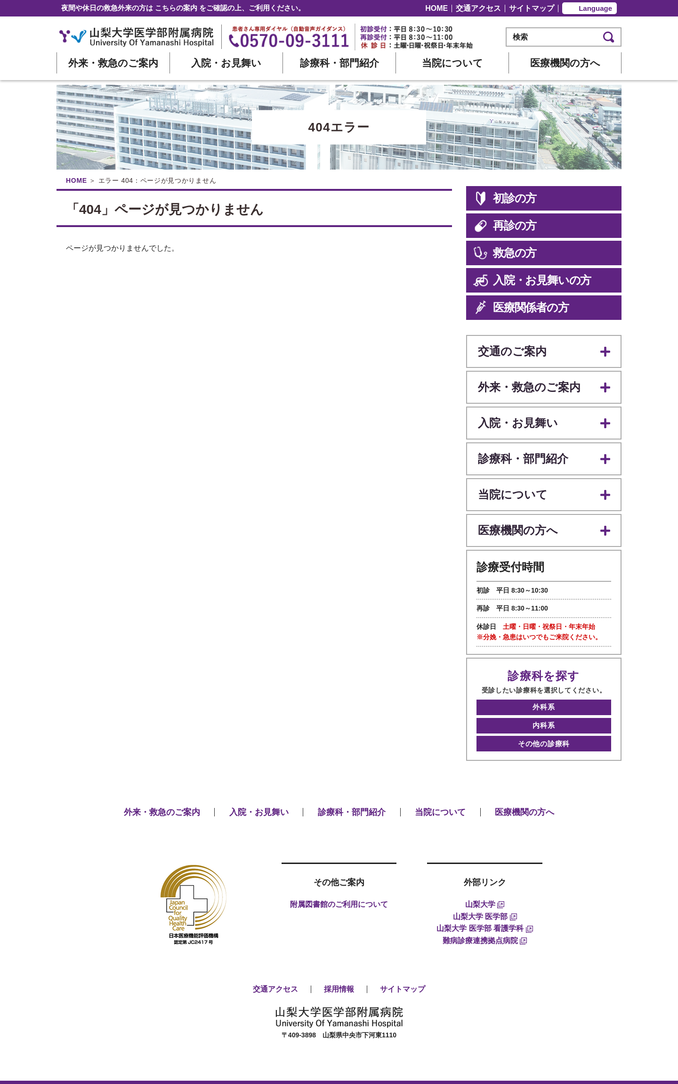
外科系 (544, 692)
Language (595, 8)
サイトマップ (531, 8)
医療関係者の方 (521, 307)
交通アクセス (478, 8)
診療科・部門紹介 (339, 62)
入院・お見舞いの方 (532, 280)
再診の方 (504, 225)
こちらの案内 (176, 8)
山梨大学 (484, 883)
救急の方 (504, 253)
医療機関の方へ (565, 62)
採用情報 (339, 967)
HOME (436, 8)
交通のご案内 (510, 350)
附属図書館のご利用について (339, 883)
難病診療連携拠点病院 (485, 918)
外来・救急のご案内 (113, 62)
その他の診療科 (544, 723)
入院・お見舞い (226, 62)
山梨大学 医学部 (485, 894)
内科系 (544, 707)
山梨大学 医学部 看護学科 (484, 907)
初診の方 (504, 198)
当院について (452, 62)
